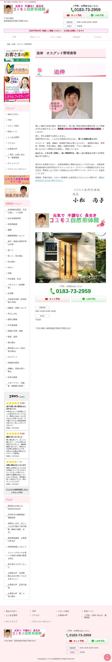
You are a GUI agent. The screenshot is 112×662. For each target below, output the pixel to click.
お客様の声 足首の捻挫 (17, 586)
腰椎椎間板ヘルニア (16, 236)
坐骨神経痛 (12, 224)
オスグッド (12, 357)
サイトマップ (13, 163)
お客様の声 (12, 149)
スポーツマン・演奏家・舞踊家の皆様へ (16, 384)
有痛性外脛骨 (13, 363)
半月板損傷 (12, 325)
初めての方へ (13, 114)
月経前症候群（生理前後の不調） (17, 300)
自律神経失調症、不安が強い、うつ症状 (17, 211)
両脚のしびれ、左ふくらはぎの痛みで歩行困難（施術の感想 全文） (17, 527)
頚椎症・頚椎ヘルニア (17, 308)
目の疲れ (11, 262)
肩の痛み (11, 342)
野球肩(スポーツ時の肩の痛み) (16, 349)
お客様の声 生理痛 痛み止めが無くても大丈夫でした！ (17, 576)
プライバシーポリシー (17, 169)
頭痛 (10, 273)
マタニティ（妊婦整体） (16, 286)
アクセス (97, 37)
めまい (10, 267)
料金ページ (35, 37)
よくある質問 (13, 137)
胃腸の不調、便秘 (15, 331)
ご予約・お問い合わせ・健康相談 (16, 156)
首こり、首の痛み (15, 256)
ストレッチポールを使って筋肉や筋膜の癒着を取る (17, 555)
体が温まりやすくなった (17, 565)
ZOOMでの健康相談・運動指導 (17, 516)
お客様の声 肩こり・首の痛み (17, 594)
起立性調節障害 (14, 218)
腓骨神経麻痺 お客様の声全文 (17, 539)
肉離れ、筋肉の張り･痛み (17, 370)
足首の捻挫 (12, 377)
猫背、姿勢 (12, 337)
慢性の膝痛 (12, 319)
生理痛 (10, 293)
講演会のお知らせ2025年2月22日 (15, 507)
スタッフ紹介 (56, 37)
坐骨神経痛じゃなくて (17, 547)
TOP (14, 37)
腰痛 (10, 230)
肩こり (10, 250)
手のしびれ (12, 314)
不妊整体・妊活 (14, 279)
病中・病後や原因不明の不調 (17, 242)
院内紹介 (77, 37)
